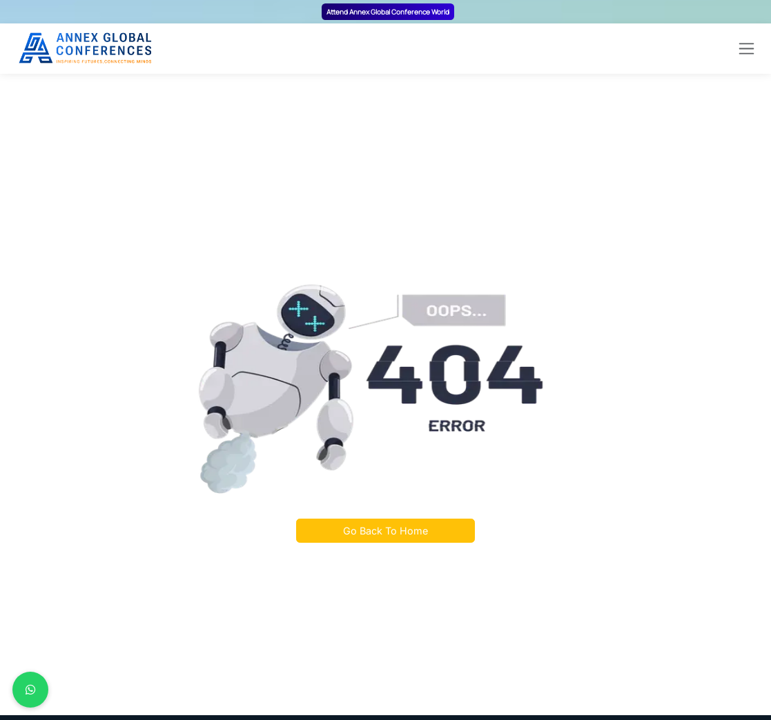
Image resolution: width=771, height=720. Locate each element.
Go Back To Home (385, 531)
